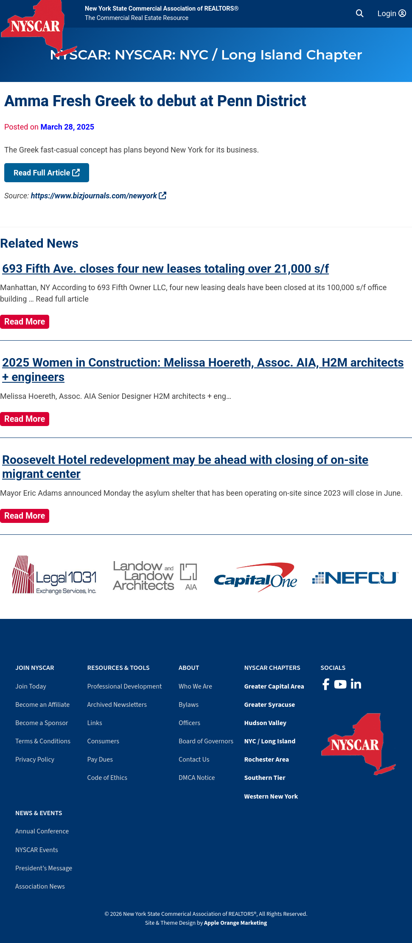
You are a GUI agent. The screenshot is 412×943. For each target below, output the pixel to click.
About (189, 667)
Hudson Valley (265, 723)
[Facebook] (326, 685)
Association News (40, 886)
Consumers (103, 741)
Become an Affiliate (42, 704)
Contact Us (194, 759)
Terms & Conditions (42, 741)
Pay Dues (100, 759)
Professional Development (124, 686)
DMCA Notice (197, 777)
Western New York (271, 796)
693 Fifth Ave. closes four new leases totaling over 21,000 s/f (165, 269)
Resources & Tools (118, 667)
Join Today (30, 686)
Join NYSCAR (34, 667)
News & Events (38, 813)
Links (94, 723)
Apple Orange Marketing (235, 923)
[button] (360, 13)
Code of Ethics (107, 777)
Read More (24, 322)
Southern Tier (264, 777)
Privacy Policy (34, 759)
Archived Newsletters (117, 704)
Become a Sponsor (41, 723)
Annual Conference (42, 831)
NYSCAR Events (36, 850)
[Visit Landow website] (156, 578)
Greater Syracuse (269, 704)
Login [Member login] (392, 13)
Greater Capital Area (274, 686)
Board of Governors (206, 741)
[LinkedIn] (356, 685)
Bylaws (189, 704)
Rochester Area (266, 759)
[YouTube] (340, 685)
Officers (189, 723)
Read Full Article (47, 172)
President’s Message (43, 868)
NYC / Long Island (269, 741)
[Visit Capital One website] (256, 578)
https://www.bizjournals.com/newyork (99, 195)
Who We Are (195, 686)
